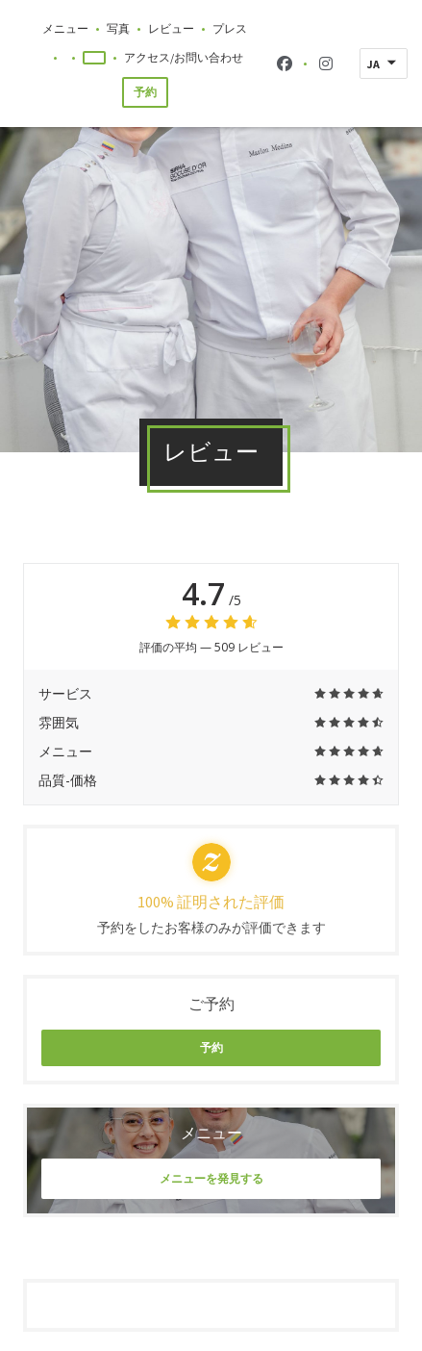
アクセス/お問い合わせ (183, 57)
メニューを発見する (211, 1178)
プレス (229, 28)
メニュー (65, 28)
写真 (118, 28)
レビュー (171, 28)
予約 (145, 92)
